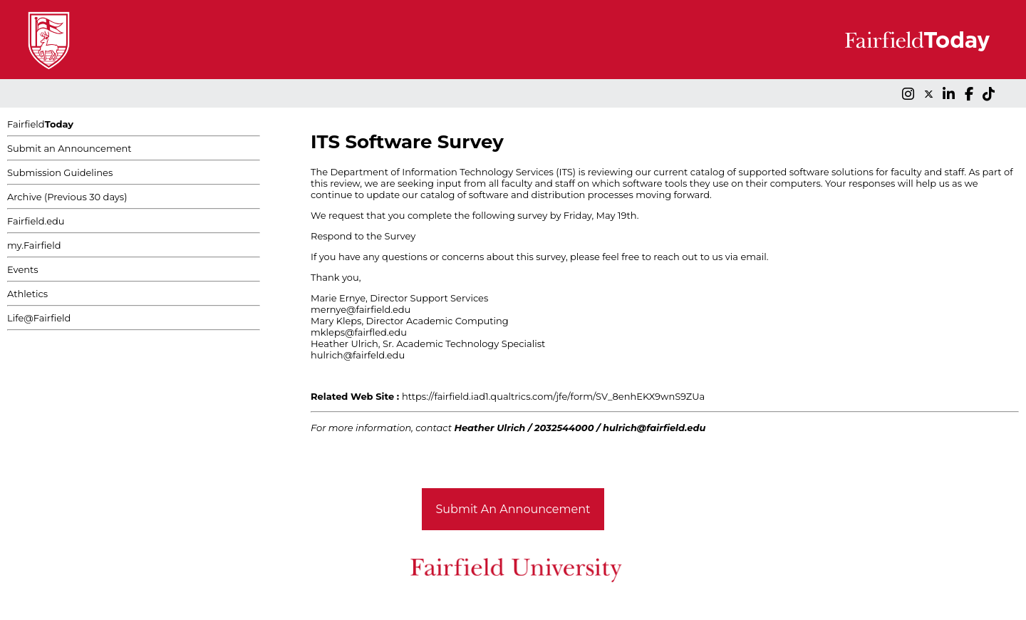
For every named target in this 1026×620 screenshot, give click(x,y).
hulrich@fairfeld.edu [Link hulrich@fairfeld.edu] (358, 355)
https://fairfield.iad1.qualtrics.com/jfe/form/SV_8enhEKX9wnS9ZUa (553, 396)
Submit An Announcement (513, 509)
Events (22, 269)
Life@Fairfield (39, 318)
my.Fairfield (34, 245)
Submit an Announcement (69, 148)
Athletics (27, 293)
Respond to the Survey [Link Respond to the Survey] (363, 236)
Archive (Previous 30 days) (67, 196)
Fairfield (40, 124)
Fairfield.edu (36, 221)
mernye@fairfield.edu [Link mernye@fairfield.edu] (360, 309)
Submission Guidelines (60, 172)
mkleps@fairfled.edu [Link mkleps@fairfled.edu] (359, 332)
